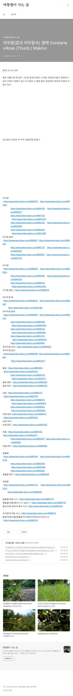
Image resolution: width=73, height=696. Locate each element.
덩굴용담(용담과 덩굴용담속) (16, 557)
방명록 (13, 14)
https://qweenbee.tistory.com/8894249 (28, 209)
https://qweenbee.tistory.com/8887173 (28, 248)
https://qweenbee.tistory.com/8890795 (21, 396)
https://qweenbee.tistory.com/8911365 (29, 233)
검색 (62, 5)
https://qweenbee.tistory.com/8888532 (39, 513)
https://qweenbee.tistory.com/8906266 (21, 354)
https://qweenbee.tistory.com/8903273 (29, 379)
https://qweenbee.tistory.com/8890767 (25, 393)
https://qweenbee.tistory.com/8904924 (28, 230)
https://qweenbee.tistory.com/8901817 (28, 361)
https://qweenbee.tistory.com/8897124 (21, 485)
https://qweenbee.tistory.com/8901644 (29, 219)
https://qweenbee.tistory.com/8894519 (21, 372)
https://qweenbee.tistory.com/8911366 (25, 308)
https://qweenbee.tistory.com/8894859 (32, 474)
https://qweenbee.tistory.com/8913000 (29, 286)
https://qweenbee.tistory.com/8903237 (28, 439)
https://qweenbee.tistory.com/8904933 (34, 347)
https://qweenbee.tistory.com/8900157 (29, 414)
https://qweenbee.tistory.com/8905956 (29, 403)
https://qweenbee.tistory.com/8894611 (28, 255)
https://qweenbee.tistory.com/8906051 (28, 407)
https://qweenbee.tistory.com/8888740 (21, 520)
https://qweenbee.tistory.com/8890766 (21, 457)
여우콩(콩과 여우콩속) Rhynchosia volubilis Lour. (24, 554)
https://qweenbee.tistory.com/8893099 (28, 322)
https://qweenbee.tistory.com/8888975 (28, 400)
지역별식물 (9, 543)
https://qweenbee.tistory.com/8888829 (21, 269)
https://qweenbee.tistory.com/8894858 (30, 446)
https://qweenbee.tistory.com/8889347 (21, 240)
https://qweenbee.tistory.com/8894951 (29, 333)
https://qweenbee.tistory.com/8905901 (28, 471)
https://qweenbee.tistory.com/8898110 (28, 283)
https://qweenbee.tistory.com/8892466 (28, 276)
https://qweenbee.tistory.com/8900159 (30, 386)
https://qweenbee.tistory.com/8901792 (28, 336)
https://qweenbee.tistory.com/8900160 (30, 425)
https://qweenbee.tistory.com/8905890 (25, 492)
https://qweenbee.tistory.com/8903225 (28, 223)
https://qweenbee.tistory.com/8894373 (20, 435)
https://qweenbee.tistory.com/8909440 (28, 411)
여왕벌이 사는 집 (16, 5)
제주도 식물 (19, 543)
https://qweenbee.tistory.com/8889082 (21, 315)
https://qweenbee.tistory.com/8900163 (21, 418)
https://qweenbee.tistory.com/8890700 (49, 503)
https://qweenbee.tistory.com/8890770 (37, 499)
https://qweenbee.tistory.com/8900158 (30, 382)
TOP (68, 688)
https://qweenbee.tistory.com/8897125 (28, 216)
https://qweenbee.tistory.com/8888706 (21, 201)
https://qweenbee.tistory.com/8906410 (29, 340)
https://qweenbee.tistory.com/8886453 (25, 368)
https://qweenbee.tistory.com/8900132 (28, 375)
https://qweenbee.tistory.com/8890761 (25, 432)
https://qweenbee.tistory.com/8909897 (28, 343)
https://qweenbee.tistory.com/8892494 (28, 464)
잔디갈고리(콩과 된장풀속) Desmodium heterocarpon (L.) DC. (29, 550)
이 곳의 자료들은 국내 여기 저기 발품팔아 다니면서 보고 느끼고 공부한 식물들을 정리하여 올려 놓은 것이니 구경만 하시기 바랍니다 (31, 652)
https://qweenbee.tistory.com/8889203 (32, 290)
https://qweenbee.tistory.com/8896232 (21, 301)
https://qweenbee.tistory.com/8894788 (29, 325)
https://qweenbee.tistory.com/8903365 (28, 467)
